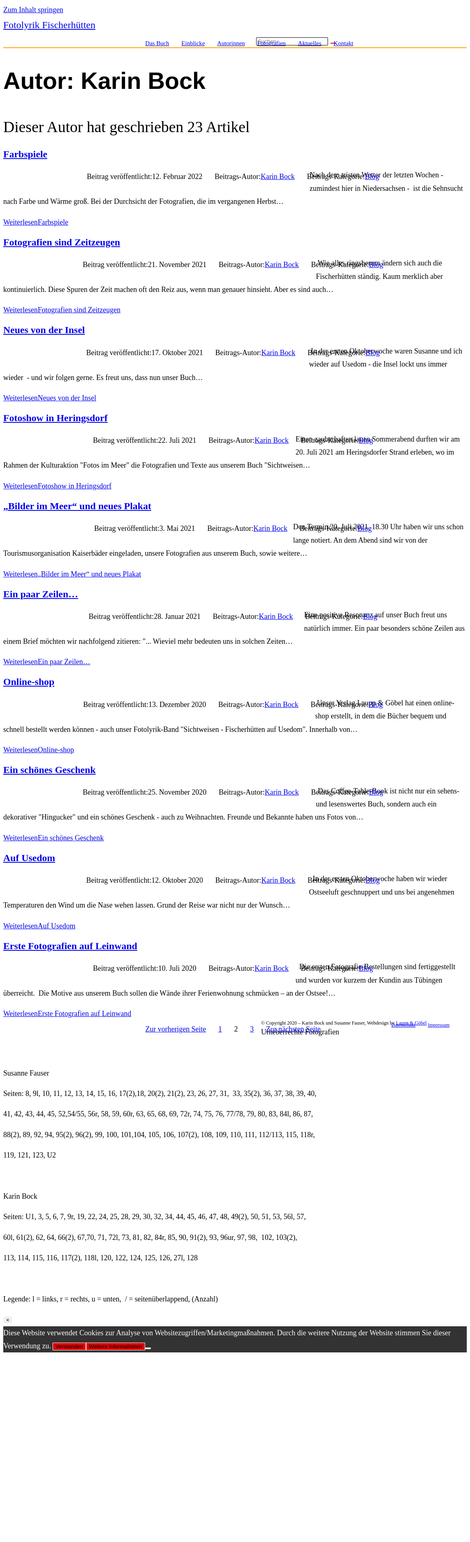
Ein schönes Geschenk (49, 769)
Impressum (438, 1025)
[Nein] (148, 1348)
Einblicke (193, 43)
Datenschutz (403, 1025)
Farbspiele (25, 154)
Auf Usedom (29, 858)
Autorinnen (231, 43)
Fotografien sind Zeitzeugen (61, 242)
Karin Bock (278, 176)
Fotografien (271, 43)
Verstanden (69, 1346)
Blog (372, 176)
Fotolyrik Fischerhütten (49, 25)
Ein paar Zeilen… (40, 594)
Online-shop (28, 681)
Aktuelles (310, 43)
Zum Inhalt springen (33, 10)
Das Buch (157, 43)
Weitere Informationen (115, 1346)
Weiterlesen (35, 222)
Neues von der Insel (44, 330)
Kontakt (343, 43)
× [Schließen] (7, 1320)
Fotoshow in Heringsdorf (55, 418)
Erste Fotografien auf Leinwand (70, 946)
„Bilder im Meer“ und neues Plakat (77, 506)
